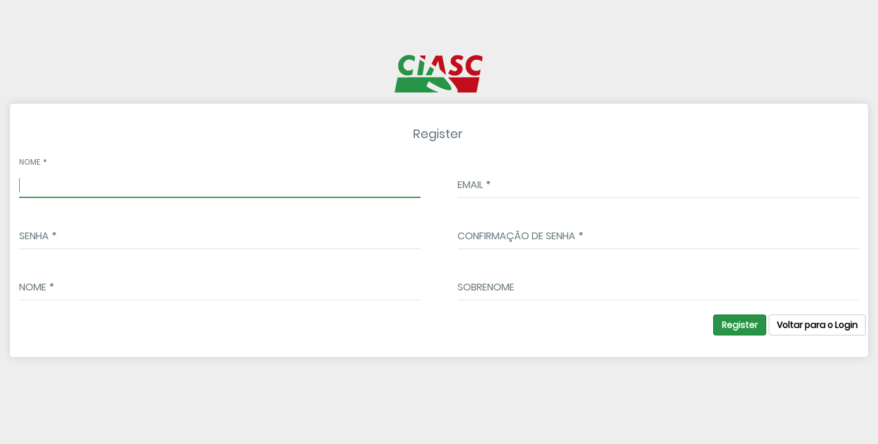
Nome (29, 162)
